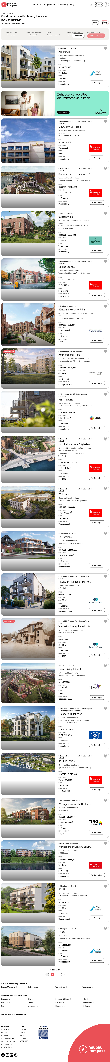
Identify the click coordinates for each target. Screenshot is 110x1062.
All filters (78, 36)
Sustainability (8, 1041)
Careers (5, 1035)
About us (5, 1029)
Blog (72, 4)
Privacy (23, 1035)
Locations (36, 4)
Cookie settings (24, 1039)
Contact (24, 1029)
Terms (22, 1032)
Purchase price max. (34, 32)
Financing (63, 4)
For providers (50, 4)
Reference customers (6, 1045)
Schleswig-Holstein (7, 13)
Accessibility (7, 1038)
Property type (11, 32)
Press (4, 1032)
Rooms (49, 32)
